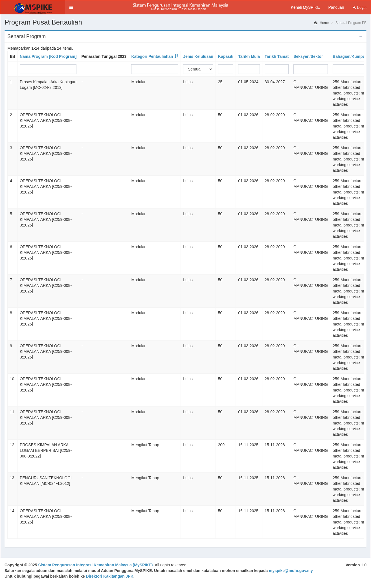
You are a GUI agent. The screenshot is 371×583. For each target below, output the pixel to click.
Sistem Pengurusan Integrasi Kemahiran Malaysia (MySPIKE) (95, 565)
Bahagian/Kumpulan (352, 56)
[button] (71, 7)
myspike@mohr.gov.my (291, 570)
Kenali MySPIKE (305, 7)
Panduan (336, 7)
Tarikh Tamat (277, 56)
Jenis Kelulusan (198, 56)
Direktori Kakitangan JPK (109, 576)
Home (321, 23)
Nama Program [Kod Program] (48, 56)
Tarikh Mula (249, 56)
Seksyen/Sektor (308, 56)
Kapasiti (225, 56)
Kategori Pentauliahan (152, 56)
